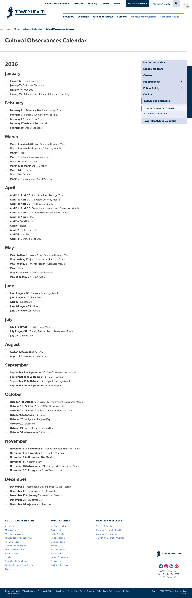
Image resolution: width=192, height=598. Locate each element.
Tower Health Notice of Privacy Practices (20, 591)
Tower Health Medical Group (159, 121)
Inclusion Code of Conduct (157, 113)
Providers (68, 17)
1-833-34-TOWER (137, 4)
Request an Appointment (57, 4)
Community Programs (106, 534)
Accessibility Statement (124, 591)
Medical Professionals (143, 17)
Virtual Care (56, 553)
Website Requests (87, 591)
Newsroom (10, 530)
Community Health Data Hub (109, 530)
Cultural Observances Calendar (159, 108)
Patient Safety (151, 88)
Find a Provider (58, 534)
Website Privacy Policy (105, 591)
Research (118, 4)
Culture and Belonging (32, 29)
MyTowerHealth (161, 4)
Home (7, 29)
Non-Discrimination (14, 550)
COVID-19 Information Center (110, 538)
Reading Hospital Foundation (19, 565)
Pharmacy (92, 4)
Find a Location (58, 538)
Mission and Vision (154, 62)
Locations (83, 17)
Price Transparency (12, 594)
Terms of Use (72, 591)
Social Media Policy (45, 591)
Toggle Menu (181, 82)
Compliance (60, 591)
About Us (9, 526)
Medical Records (58, 542)
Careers (105, 4)
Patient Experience (59, 557)
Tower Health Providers (16, 561)
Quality (147, 95)
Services (122, 17)
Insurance (55, 546)
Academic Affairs (169, 17)
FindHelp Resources (60, 565)
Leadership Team (153, 69)
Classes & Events (104, 526)
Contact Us (56, 561)
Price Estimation (58, 550)
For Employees (152, 82)
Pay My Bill (78, 4)
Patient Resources (103, 17)
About (16, 29)
